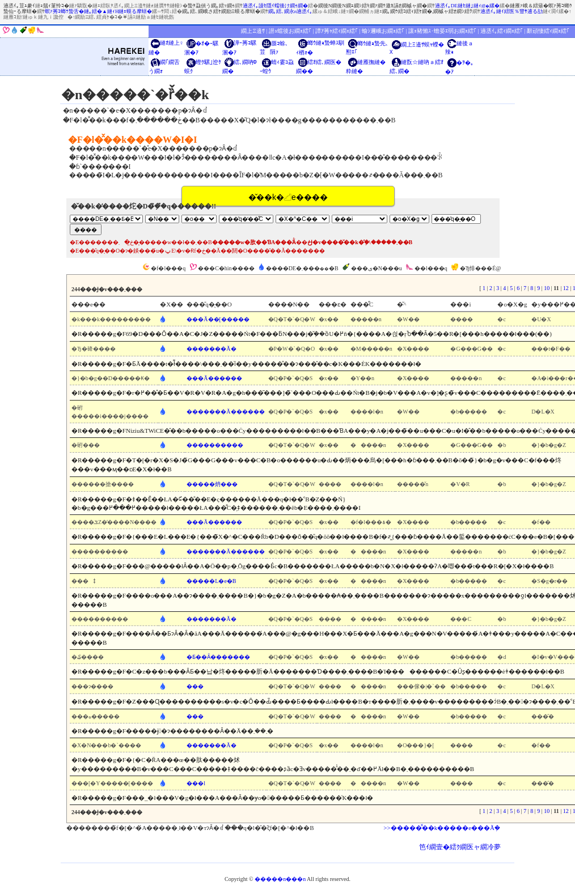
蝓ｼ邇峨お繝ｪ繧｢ (383, 31)
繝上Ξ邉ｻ (252, 31)
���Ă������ (214, 378)
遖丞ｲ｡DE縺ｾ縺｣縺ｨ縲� (467, 5)
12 (566, 288)
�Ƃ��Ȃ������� (218, 657)
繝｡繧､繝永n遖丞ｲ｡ (290, 11)
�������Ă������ (225, 411)
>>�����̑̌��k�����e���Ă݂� (441, 827)
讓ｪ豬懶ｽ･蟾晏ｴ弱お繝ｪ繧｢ (442, 31)
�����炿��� (212, 484)
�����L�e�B (211, 581)
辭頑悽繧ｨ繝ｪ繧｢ (548, 31)
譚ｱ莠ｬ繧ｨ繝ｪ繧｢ (336, 31)
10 (546, 288)
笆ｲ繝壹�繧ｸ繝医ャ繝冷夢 (460, 847)
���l (196, 783)
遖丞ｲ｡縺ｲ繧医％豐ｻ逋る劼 (511, 11)
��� (195, 686)
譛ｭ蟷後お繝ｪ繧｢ (290, 31)
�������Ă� (211, 349)
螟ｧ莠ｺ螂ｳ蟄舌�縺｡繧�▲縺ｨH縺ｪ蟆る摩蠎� (98, 11)
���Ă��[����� (218, 319)
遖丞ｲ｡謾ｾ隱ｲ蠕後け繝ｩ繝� (275, 5)
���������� (215, 445)
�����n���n (280, 879)
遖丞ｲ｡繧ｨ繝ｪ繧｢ (501, 31)
